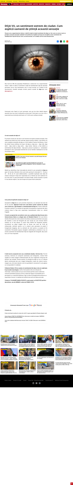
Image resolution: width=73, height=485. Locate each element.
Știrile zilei (3, 1)
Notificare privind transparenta (61, 380)
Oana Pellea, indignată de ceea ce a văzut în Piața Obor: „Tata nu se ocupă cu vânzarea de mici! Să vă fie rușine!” (62, 97)
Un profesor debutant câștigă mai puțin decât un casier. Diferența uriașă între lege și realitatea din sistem (62, 111)
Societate (22, 4)
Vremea (54, 4)
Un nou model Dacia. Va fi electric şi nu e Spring (45, 358)
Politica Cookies (8, 380)
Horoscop (15, 1)
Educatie (41, 4)
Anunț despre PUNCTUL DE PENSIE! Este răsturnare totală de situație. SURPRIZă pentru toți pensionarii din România (24, 317)
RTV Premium (9, 1)
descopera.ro (8, 91)
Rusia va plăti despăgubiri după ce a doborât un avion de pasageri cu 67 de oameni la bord (45, 371)
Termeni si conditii (17, 380)
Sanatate (47, 4)
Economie (29, 4)
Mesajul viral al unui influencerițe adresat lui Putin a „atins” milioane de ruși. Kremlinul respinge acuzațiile (9, 358)
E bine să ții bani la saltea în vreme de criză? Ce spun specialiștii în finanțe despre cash (26, 313)
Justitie (35, 4)
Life (63, 4)
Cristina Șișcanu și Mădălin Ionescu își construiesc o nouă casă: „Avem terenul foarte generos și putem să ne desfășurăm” (62, 118)
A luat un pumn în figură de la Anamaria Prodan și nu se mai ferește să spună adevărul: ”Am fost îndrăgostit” (9, 371)
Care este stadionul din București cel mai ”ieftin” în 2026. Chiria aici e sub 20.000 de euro (25, 321)
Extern (59, 4)
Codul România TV (49, 380)
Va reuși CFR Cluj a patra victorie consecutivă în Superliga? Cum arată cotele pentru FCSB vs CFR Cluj (63, 363)
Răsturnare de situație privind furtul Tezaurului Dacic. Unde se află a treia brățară (27, 371)
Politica (16, 4)
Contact (24, 380)
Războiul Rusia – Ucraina (24, 1)
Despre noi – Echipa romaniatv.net (35, 380)
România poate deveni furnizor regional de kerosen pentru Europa (9, 345)
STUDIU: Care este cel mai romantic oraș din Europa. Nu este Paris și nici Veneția (31, 157)
